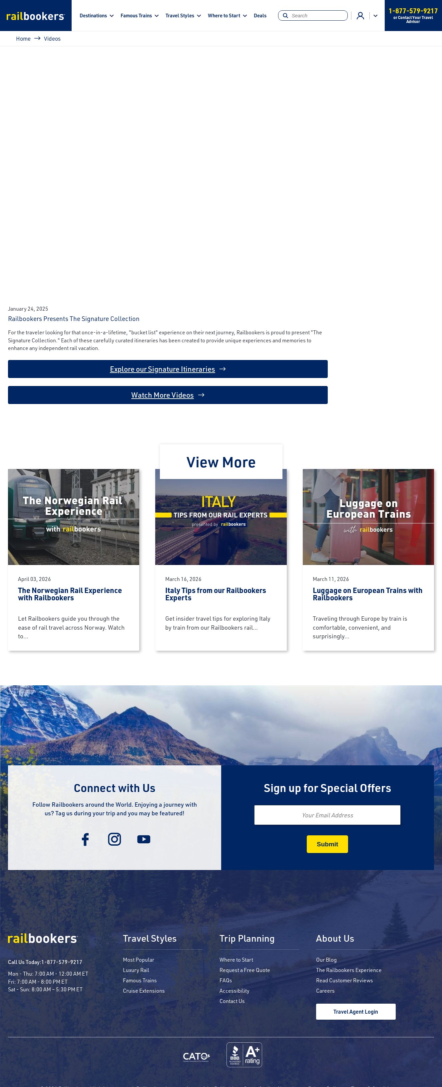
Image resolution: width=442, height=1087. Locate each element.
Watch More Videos (162, 395)
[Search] (312, 15)
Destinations (93, 15)
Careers (325, 990)
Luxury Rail (136, 969)
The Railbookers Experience (349, 969)
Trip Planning (247, 938)
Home (23, 38)
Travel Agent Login (355, 1011)
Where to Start (224, 15)
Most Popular (138, 959)
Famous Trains (136, 15)
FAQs (226, 980)
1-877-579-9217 (61, 961)
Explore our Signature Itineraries (162, 369)
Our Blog (326, 959)
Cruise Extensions (144, 990)
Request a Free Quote (245, 969)
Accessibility (234, 990)
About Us (335, 938)
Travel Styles (180, 15)
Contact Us (232, 1000)
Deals (260, 15)
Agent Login (360, 15)
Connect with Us (115, 787)
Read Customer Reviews (344, 980)
